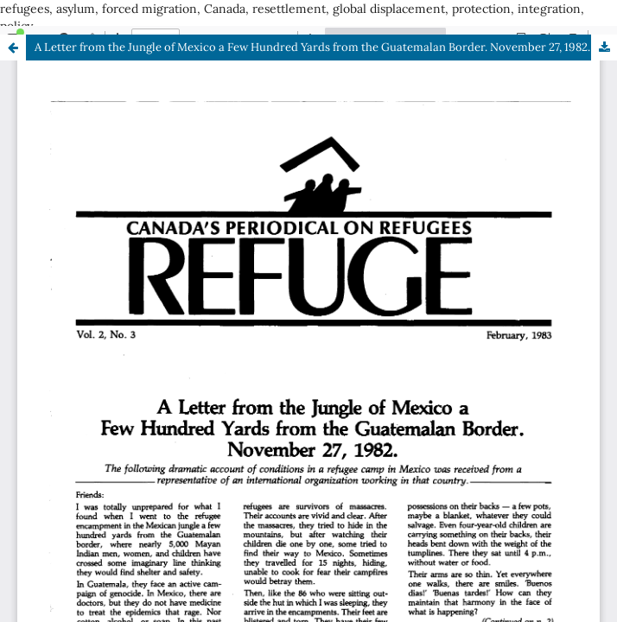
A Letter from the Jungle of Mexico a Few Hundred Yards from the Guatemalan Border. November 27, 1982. (312, 47)
